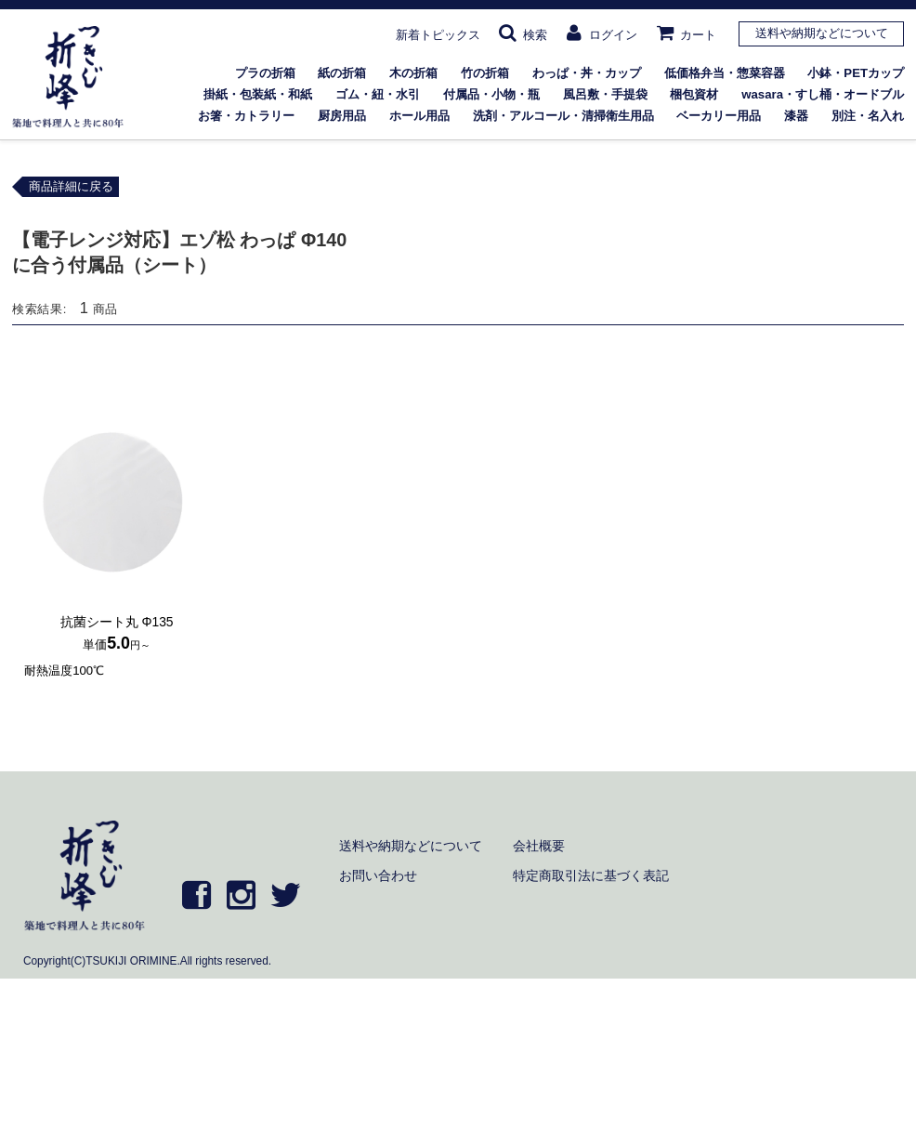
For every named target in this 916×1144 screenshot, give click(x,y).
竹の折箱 (485, 73)
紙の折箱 (342, 73)
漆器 (796, 116)
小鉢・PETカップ (855, 73)
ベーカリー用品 (718, 116)
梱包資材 (694, 94)
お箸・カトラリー (246, 116)
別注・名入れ (867, 116)
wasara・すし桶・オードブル (822, 94)
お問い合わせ (378, 875)
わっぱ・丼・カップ (586, 73)
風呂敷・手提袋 (605, 94)
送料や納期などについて (821, 33)
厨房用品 (342, 116)
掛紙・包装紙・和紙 (257, 94)
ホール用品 (419, 116)
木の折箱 (413, 73)
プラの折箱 (265, 73)
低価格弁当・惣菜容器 (724, 73)
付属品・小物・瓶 (491, 94)
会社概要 (539, 845)
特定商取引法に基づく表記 (591, 875)
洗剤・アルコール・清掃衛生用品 (563, 116)
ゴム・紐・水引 (377, 94)
